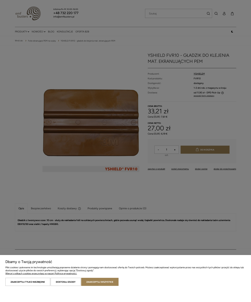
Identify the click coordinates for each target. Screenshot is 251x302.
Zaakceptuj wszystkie (99, 282)
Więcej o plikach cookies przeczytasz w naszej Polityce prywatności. (41, 273)
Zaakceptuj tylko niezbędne (28, 282)
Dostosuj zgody (65, 282)
